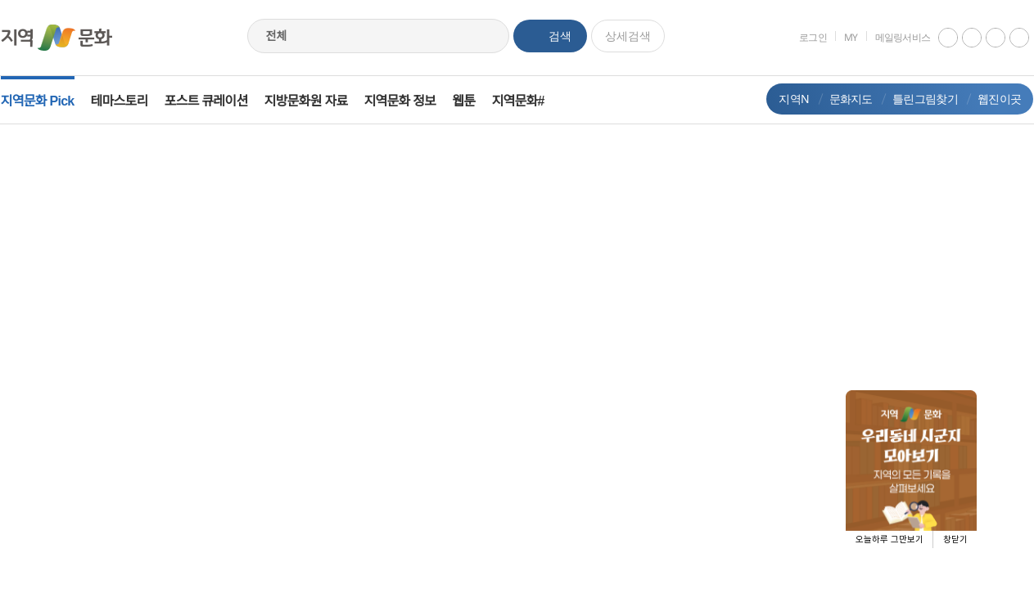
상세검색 (628, 35)
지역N (782, 98)
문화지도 (838, 98)
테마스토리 (131, 101)
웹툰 (475, 101)
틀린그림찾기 (913, 98)
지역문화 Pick (49, 101)
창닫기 (955, 539)
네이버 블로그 (1008, 38)
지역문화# (529, 101)
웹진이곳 (987, 98)
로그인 (801, 37)
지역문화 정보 (412, 101)
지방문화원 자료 (317, 101)
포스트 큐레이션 (218, 101)
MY (840, 37)
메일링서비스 (891, 37)
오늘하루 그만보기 (889, 539)
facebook (984, 38)
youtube (937, 38)
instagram (960, 38)
